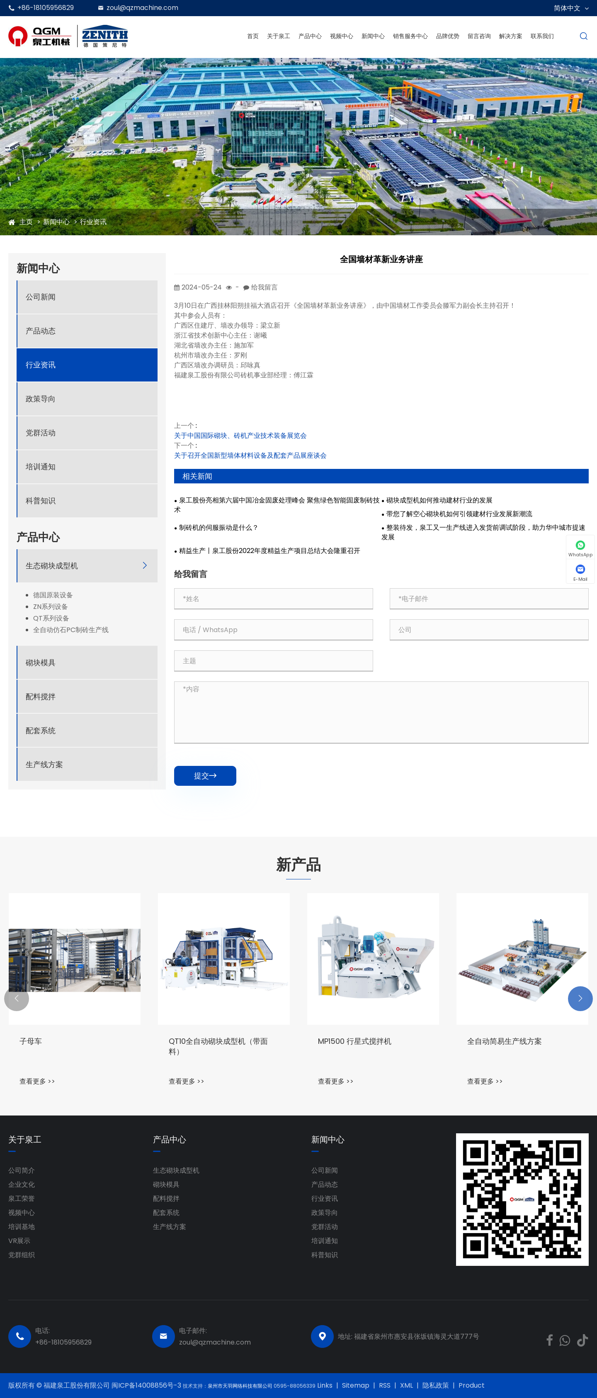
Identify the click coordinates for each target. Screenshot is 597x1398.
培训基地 (21, 1226)
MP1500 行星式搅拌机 (354, 1041)
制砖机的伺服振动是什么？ (219, 527)
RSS (385, 1385)
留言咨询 (479, 36)
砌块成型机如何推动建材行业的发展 (439, 500)
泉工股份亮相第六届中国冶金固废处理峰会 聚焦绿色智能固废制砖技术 (277, 505)
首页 (253, 36)
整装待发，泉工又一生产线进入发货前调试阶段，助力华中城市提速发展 (483, 532)
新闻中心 (373, 36)
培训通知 (41, 466)
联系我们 (542, 36)
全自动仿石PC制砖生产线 (71, 630)
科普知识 (41, 500)
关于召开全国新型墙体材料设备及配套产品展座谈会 (250, 455)
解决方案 (510, 36)
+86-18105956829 (45, 7)
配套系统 (41, 730)
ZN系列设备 (50, 606)
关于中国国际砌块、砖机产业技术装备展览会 (240, 435)
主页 (26, 222)
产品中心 (310, 36)
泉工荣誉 (21, 1198)
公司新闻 (41, 297)
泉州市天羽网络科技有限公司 (241, 1385)
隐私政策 (435, 1385)
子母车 (30, 1041)
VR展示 (19, 1241)
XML (406, 1385)
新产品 (298, 865)
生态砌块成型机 (52, 565)
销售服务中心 (410, 36)
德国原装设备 (53, 595)
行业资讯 (93, 222)
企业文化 (21, 1184)
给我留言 (264, 287)
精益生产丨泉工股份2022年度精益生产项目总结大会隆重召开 (269, 550)
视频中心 (341, 36)
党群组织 (21, 1255)
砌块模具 (41, 662)
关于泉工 (278, 36)
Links (324, 1385)
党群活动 (41, 432)
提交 (205, 775)
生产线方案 (44, 764)
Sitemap (355, 1385)
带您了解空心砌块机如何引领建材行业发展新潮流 (459, 514)
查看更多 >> (37, 1081)
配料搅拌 (41, 696)
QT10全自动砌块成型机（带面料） (218, 1046)
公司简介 (21, 1170)
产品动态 (41, 331)
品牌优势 (447, 36)
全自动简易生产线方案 (504, 1041)
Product (472, 1385)
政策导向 (41, 399)
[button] (16, 998)
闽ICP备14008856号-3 (147, 1385)
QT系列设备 (51, 618)
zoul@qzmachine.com (142, 7)
